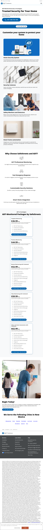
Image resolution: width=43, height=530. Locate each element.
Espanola (18, 421)
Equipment (17, 442)
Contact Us (4, 448)
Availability (4, 440)
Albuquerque (8, 421)
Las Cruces (29, 421)
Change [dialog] (9, 0)
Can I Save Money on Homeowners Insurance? (33, 452)
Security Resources (19, 440)
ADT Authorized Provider (20, 448)
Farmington (23, 421)
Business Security (5, 446)
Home (3, 429)
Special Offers (5, 444)
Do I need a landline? (32, 443)
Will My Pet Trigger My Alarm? (34, 447)
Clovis (13, 421)
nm (11, 429)
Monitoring (17, 444)
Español (41, 0)
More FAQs (30, 455)
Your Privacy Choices (7, 452)
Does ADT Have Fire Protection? (32, 440)
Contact (29, 522)
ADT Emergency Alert (19, 450)
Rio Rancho (17, 423)
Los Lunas (35, 421)
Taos (27, 423)
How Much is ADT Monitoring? (34, 449)
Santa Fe (23, 423)
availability (7, 429)
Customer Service (5, 450)
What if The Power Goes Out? (34, 445)
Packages (4, 442)
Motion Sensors (18, 446)
